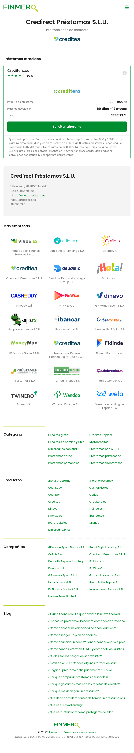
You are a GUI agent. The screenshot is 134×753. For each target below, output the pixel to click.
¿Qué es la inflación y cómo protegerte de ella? (80, 712)
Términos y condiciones (80, 732)
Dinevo (53, 509)
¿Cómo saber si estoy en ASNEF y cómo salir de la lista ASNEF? (89, 649)
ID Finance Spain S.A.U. (63, 589)
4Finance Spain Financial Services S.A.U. (68, 547)
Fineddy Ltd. (56, 568)
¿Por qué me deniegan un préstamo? (73, 691)
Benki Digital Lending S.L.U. (106, 547)
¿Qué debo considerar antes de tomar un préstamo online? (89, 698)
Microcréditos (98, 442)
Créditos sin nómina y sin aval (68, 442)
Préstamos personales (63, 463)
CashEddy (55, 488)
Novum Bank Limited (62, 596)
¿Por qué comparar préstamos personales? (78, 677)
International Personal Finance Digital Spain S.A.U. (110, 589)
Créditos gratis (58, 435)
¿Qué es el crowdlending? (65, 705)
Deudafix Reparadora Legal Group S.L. (68, 561)
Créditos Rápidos (101, 435)
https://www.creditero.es (27, 195)
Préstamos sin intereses (105, 463)
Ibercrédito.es (57, 523)
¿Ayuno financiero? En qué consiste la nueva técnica (84, 614)
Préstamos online (60, 456)
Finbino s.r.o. (97, 561)
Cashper (54, 495)
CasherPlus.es (98, 488)
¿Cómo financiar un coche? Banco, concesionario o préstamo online (89, 642)
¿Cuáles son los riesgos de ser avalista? (75, 656)
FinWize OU (97, 568)
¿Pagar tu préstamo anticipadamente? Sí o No (80, 670)
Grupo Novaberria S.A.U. (105, 575)
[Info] (124, 73)
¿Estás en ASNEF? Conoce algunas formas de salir (82, 663)
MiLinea (94, 523)
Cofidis (93, 495)
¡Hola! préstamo (59, 481)
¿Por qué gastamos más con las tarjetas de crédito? (84, 684)
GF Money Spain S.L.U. (62, 575)
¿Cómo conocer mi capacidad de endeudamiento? (83, 628)
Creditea (54, 502)
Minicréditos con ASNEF (64, 449)
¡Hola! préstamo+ (101, 481)
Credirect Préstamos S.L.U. (107, 554)
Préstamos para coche (105, 456)
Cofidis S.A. (55, 554)
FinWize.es (55, 516)
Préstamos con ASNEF (104, 449)
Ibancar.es (96, 516)
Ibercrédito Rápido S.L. (104, 582)
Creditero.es (18, 70)
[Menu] (127, 7)
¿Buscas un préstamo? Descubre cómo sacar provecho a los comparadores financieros (89, 621)
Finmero (54, 732)
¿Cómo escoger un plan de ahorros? (73, 635)
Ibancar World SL (59, 582)
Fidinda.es (96, 509)
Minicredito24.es (59, 530)
